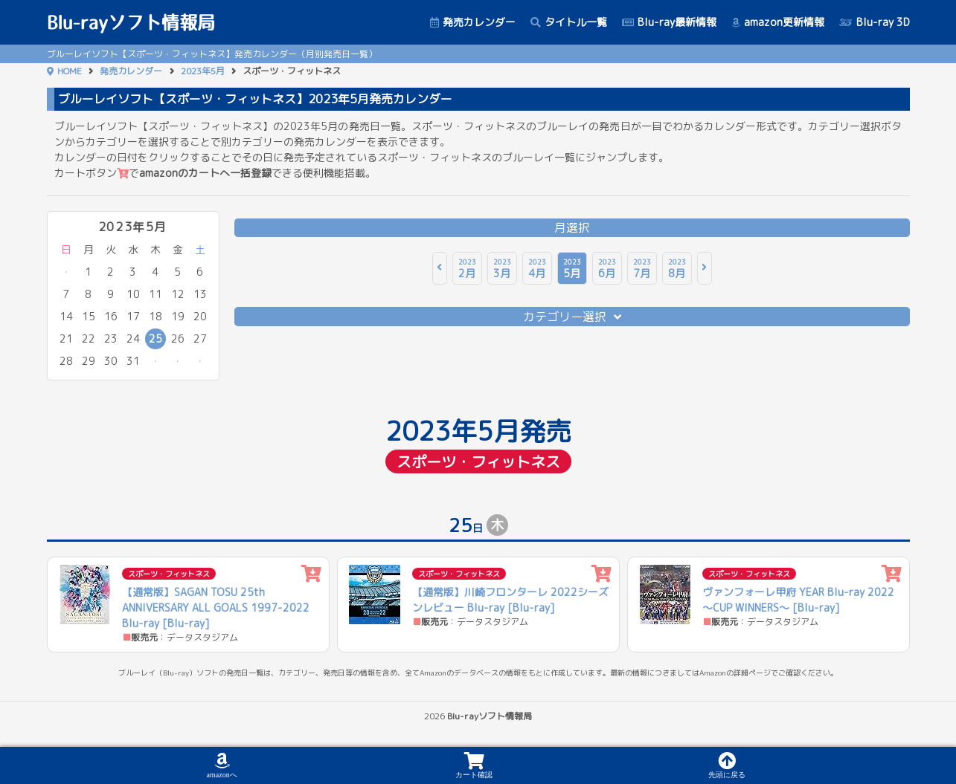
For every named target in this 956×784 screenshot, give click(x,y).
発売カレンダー (473, 22)
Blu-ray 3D (874, 22)
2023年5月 (203, 71)
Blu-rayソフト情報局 (131, 22)
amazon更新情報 (777, 22)
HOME (69, 71)
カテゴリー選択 (572, 316)
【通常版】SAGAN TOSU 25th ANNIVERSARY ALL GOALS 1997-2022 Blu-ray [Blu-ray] (215, 607)
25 (155, 338)
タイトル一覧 (568, 22)
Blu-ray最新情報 (669, 22)
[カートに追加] (311, 574)
